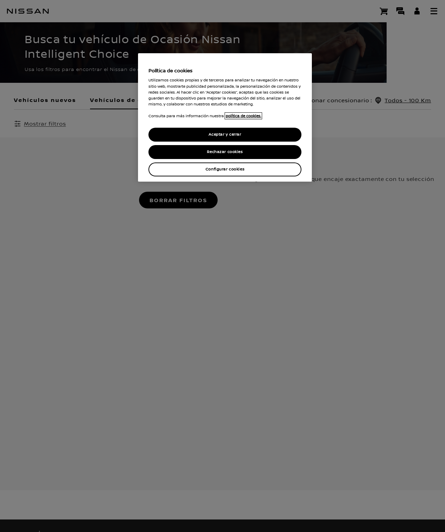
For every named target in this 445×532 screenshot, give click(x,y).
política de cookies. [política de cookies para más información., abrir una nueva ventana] (243, 115)
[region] (225, 117)
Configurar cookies (224, 169)
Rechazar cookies (225, 152)
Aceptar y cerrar (225, 134)
